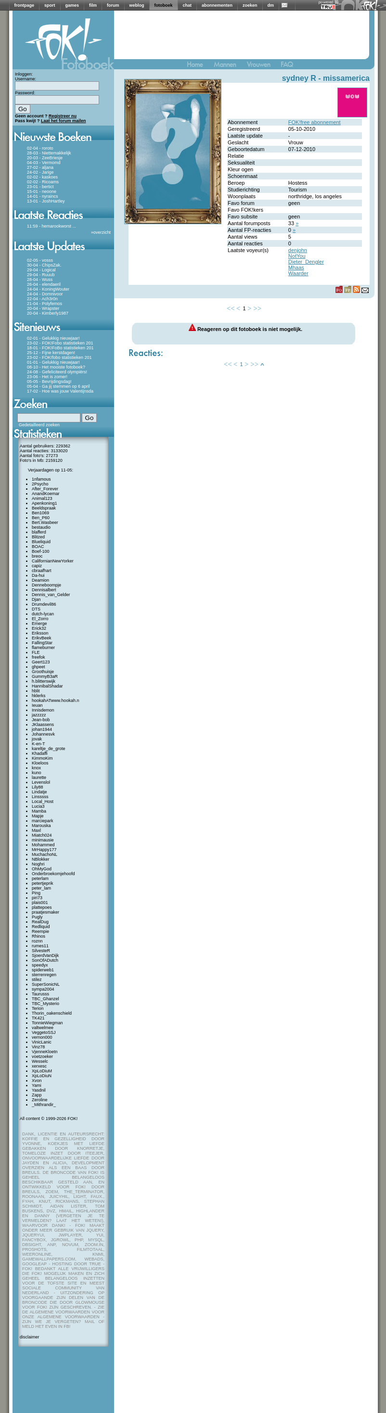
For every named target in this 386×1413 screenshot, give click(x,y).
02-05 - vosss (40, 260)
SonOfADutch (45, 960)
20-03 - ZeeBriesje (45, 157)
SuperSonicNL (46, 984)
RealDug (40, 921)
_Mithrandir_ (44, 1104)
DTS (36, 609)
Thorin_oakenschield (52, 1013)
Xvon (37, 1080)
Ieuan (37, 705)
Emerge (39, 623)
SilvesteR (41, 950)
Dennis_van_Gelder (51, 594)
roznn (37, 941)
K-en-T (38, 743)
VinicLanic (41, 1042)
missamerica (346, 78)
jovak (37, 739)
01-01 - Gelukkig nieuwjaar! (53, 362)
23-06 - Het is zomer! (47, 376)
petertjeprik (42, 883)
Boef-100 (41, 551)
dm (271, 5)
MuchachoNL (44, 854)
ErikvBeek (41, 638)
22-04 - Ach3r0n (42, 298)
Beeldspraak (44, 508)
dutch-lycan (43, 613)
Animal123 (42, 498)
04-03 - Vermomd (44, 162)
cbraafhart (41, 570)
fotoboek (163, 5)
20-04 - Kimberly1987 (47, 313)
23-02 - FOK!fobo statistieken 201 (59, 357)
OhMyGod (41, 868)
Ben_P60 (41, 517)
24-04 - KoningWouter (48, 289)
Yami (36, 1085)
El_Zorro (40, 618)
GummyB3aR (45, 676)
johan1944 (42, 729)
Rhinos (38, 936)
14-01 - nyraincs (42, 196)
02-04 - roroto (40, 148)
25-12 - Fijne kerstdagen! (51, 352)
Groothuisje (43, 671)
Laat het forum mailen (63, 120)
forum (113, 5)
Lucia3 (38, 806)
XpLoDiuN (41, 1075)
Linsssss (40, 796)
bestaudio (41, 527)
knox (36, 767)
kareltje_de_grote (48, 748)
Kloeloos (40, 763)
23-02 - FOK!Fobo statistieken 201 (60, 343)
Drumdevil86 (44, 604)
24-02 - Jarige (40, 172)
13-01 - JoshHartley (46, 201)
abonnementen (217, 5)
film (93, 5)
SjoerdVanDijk (45, 955)
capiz (37, 565)
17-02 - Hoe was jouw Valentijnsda (60, 391)
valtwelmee (42, 1027)
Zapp (37, 1095)
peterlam (40, 878)
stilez (37, 979)
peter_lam (41, 888)
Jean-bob (41, 719)
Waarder (298, 273)
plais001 (40, 902)
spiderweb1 (43, 969)
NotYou (297, 256)
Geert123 (41, 662)
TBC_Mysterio (45, 1003)
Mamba (39, 811)
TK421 (38, 1018)
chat (187, 5)
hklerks (39, 695)
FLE (36, 652)
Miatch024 (42, 835)
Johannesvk (43, 734)
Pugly (37, 917)
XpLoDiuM (42, 1071)
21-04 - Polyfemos (44, 303)
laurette (39, 777)
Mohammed (43, 844)
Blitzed (38, 537)
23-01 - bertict (40, 186)
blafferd (39, 532)
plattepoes (42, 907)
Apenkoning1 (44, 503)
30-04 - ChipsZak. (44, 265)
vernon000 (42, 1037)
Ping (36, 893)
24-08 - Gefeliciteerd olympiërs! (57, 371)
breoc (37, 556)
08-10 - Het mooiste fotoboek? (56, 367)
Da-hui (38, 575)
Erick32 (39, 628)
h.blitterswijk (43, 681)
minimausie (43, 840)
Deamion (40, 580)
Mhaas (296, 267)
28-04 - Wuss (39, 279)
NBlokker (41, 859)
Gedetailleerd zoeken (39, 424)
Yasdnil (39, 1090)
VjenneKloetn (45, 1051)
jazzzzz (39, 715)
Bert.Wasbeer (45, 522)
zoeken (250, 5)
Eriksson (40, 633)
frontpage (24, 5)
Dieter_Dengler (306, 262)
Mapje (38, 816)
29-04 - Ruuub (41, 274)
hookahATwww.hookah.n (55, 700)
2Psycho (40, 484)
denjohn (297, 250)
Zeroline (40, 1099)
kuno (36, 772)
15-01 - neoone (41, 191)
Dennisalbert (44, 589)
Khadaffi (40, 753)
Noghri (38, 864)
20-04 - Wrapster (43, 308)
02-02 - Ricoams (43, 181)
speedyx (40, 965)
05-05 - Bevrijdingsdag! (49, 381)
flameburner (43, 647)
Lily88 (37, 787)
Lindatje (39, 791)
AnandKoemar (46, 493)
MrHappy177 (44, 849)
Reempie (40, 931)
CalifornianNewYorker (53, 561)
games (72, 5)
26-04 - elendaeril (44, 284)
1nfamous (41, 479)
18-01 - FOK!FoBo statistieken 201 (60, 347)
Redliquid (41, 926)
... (75, 226)
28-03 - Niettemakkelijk (49, 153)
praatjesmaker (45, 912)
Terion (38, 1008)
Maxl (36, 830)
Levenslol (41, 782)
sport (49, 5)
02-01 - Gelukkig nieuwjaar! (53, 338)
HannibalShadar (47, 686)
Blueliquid (41, 541)
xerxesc (39, 1066)
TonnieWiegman (47, 1022)
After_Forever (45, 488)
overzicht (102, 232)
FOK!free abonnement (314, 122)
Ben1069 (40, 512)
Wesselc (40, 1061)
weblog (136, 5)
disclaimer (29, 1337)
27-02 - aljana (40, 167)
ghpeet (38, 666)
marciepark (42, 820)
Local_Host (42, 801)
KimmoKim (42, 758)
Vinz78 (38, 1046)
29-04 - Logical (41, 269)
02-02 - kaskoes (42, 177)
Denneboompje (46, 585)
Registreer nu (63, 116)
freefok (38, 657)
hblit (36, 690)
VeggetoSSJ (44, 1032)
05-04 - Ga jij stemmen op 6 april (58, 386)
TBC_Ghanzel (45, 998)
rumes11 (40, 945)
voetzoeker (42, 1056)
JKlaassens (43, 724)
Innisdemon (43, 710)
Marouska (41, 825)
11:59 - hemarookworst (49, 226)
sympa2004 (43, 989)
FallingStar (42, 642)
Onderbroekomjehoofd (53, 873)
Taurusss (40, 994)
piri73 (37, 897)
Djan (36, 599)
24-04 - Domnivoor (45, 294)
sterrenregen (44, 974)
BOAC (38, 546)
